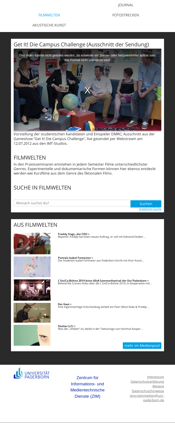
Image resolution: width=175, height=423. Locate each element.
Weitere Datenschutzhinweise (148, 388)
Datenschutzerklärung (147, 381)
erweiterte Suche (150, 209)
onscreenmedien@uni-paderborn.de (147, 397)
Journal (125, 4)
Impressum (155, 377)
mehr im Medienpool (142, 345)
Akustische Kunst (49, 25)
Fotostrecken (125, 15)
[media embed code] (87, 90)
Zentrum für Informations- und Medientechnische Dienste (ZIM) (87, 387)
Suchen (146, 203)
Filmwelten (49, 15)
